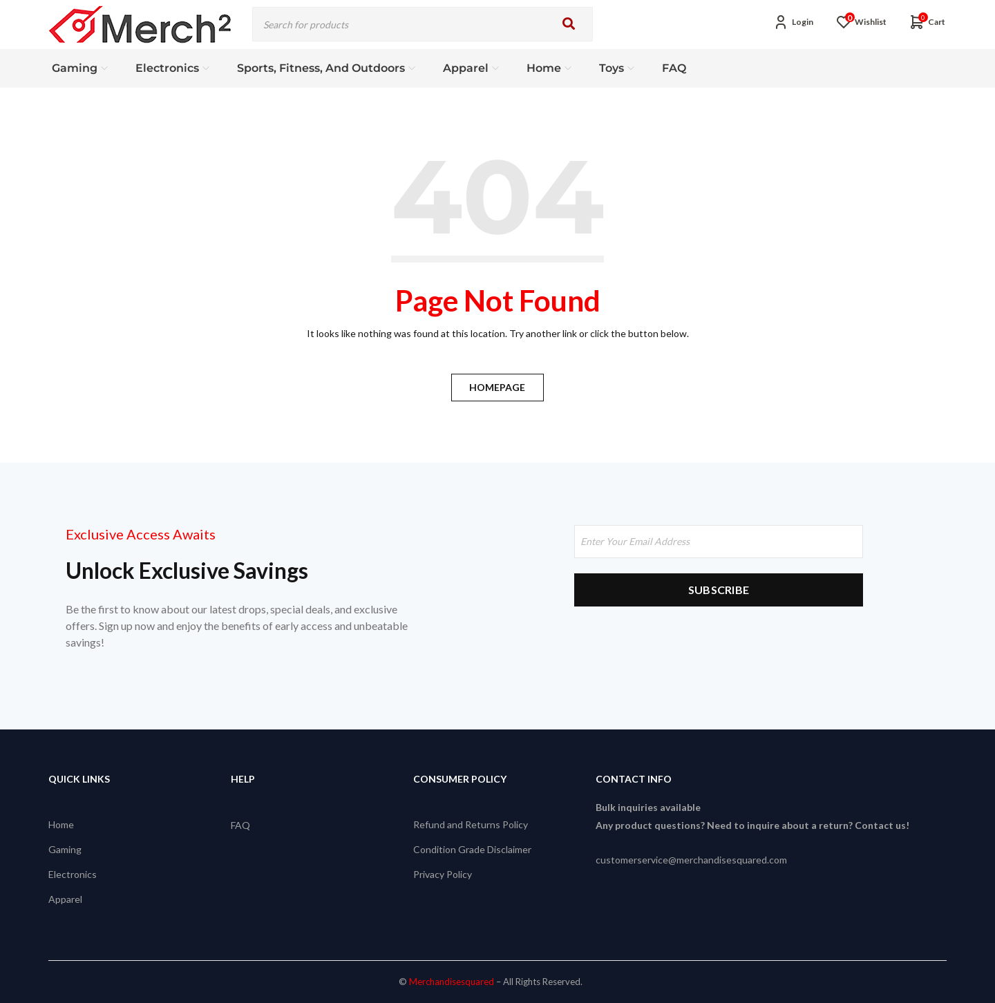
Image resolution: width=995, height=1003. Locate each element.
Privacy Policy (442, 874)
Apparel (65, 899)
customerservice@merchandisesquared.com (691, 860)
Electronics (72, 874)
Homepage (498, 387)
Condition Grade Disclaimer (472, 849)
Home (61, 824)
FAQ (240, 824)
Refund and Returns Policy (470, 824)
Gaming (65, 849)
